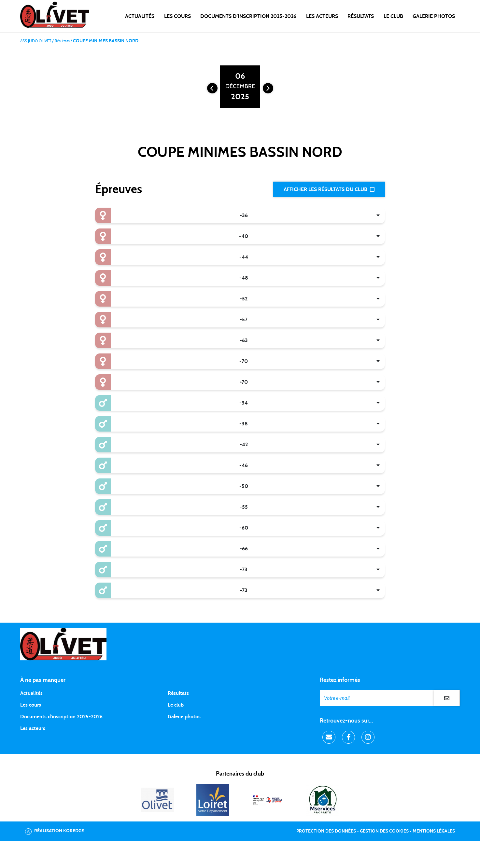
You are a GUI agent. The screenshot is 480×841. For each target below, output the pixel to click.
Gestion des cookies (384, 831)
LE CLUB (393, 16)
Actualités (139, 16)
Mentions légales (434, 831)
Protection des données (326, 831)
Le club (176, 705)
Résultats (360, 16)
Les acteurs (322, 16)
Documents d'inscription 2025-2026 (61, 716)
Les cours (177, 16)
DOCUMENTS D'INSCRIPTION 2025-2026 (248, 16)
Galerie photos (434, 16)
